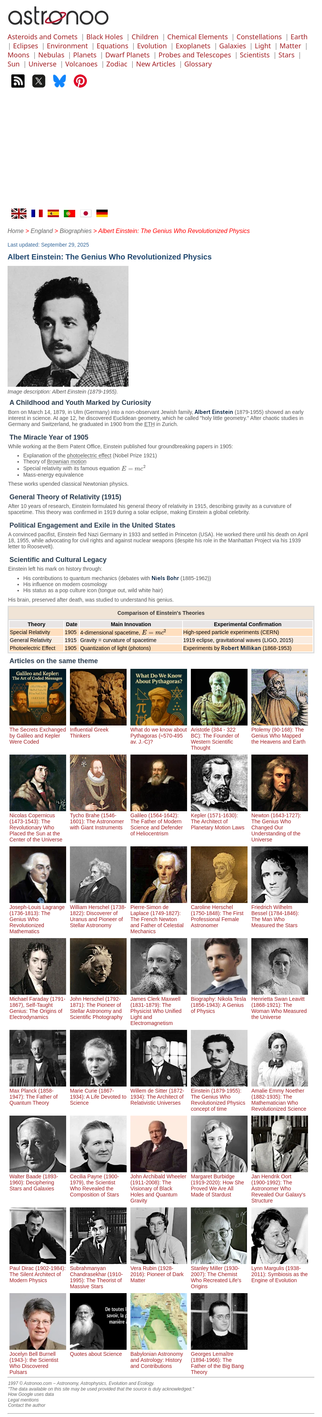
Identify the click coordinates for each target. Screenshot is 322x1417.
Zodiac (116, 63)
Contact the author (26, 1405)
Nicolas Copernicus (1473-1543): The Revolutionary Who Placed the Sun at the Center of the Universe (37, 824)
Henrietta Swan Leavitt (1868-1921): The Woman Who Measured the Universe (279, 1005)
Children (145, 36)
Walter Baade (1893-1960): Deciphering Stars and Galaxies (37, 1179)
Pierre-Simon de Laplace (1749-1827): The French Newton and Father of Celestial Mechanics (158, 916)
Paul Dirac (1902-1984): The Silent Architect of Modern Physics (37, 1271)
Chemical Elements (197, 36)
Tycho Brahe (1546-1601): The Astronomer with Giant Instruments (98, 818)
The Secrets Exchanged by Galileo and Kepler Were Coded (37, 733)
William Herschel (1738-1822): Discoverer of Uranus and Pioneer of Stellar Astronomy (98, 913)
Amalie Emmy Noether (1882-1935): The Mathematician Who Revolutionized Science (279, 1097)
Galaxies (232, 45)
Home (16, 231)
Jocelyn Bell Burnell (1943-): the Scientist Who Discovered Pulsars (37, 1360)
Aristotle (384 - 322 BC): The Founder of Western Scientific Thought (219, 736)
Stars (287, 54)
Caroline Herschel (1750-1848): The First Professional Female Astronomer (219, 913)
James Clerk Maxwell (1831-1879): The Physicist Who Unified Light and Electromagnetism (158, 1008)
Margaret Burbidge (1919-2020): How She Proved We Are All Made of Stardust (219, 1182)
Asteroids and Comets (42, 36)
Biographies (76, 231)
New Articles (155, 63)
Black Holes (104, 36)
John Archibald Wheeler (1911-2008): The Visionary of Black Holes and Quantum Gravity (158, 1185)
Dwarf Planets (127, 54)
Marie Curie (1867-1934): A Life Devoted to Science (98, 1094)
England (42, 231)
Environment (67, 45)
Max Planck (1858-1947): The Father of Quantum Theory (37, 1094)
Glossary (198, 63)
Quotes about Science (98, 1351)
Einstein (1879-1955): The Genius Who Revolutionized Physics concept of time (219, 1097)
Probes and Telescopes (194, 54)
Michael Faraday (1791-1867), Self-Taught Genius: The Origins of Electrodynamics (37, 1005)
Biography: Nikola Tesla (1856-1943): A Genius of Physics (219, 1002)
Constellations (259, 36)
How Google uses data (31, 1394)
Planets (84, 54)
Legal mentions (23, 1400)
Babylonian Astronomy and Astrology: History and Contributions (158, 1357)
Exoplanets (193, 45)
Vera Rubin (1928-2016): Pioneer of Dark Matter (158, 1271)
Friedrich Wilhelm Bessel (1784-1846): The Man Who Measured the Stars (279, 913)
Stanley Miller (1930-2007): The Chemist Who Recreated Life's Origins (219, 1274)
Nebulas (51, 54)
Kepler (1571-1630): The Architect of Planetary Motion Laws (219, 818)
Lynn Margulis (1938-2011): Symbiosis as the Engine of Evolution (279, 1271)
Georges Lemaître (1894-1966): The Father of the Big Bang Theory (219, 1360)
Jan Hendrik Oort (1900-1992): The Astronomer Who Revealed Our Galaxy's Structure (279, 1185)
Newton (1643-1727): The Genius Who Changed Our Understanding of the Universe (279, 824)
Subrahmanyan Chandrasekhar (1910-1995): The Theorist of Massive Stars (98, 1274)
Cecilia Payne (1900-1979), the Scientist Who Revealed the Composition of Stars (98, 1182)
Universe (42, 63)
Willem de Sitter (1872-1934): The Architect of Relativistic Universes (158, 1094)
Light (263, 45)
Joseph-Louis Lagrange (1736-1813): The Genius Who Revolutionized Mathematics (37, 916)
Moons (18, 54)
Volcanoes (81, 63)
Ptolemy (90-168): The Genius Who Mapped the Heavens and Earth (279, 733)
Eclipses (25, 45)
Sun (14, 63)
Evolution (152, 45)
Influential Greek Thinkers (98, 730)
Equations (112, 45)
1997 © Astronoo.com (30, 1383)
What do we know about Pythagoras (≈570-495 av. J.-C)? (158, 733)
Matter (290, 45)
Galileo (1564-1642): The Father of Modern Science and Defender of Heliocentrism (158, 821)
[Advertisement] (161, 152)
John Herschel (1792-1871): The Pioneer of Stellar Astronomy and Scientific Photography (98, 1005)
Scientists (254, 54)
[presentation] (133, 469)
